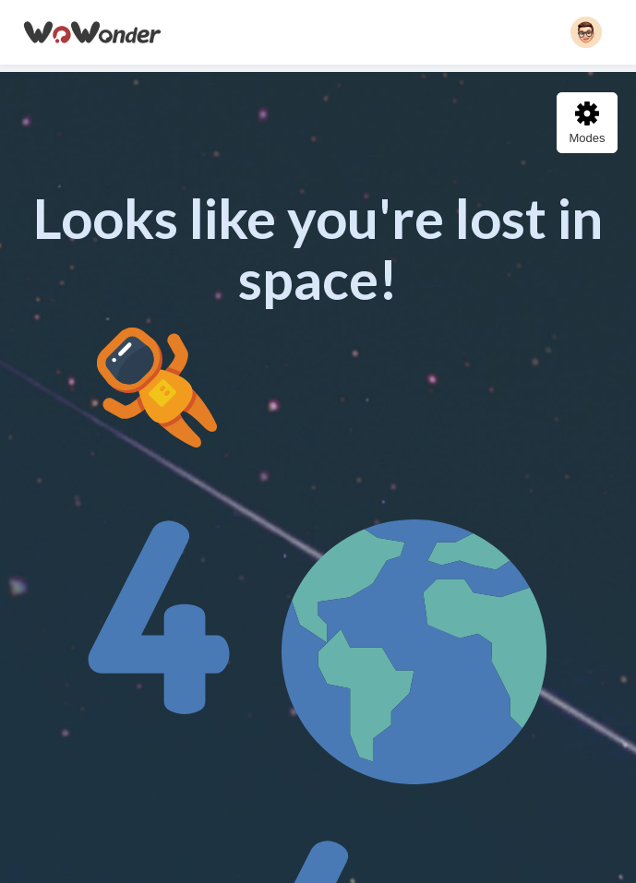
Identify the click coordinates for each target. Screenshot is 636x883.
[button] (586, 32)
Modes (587, 123)
